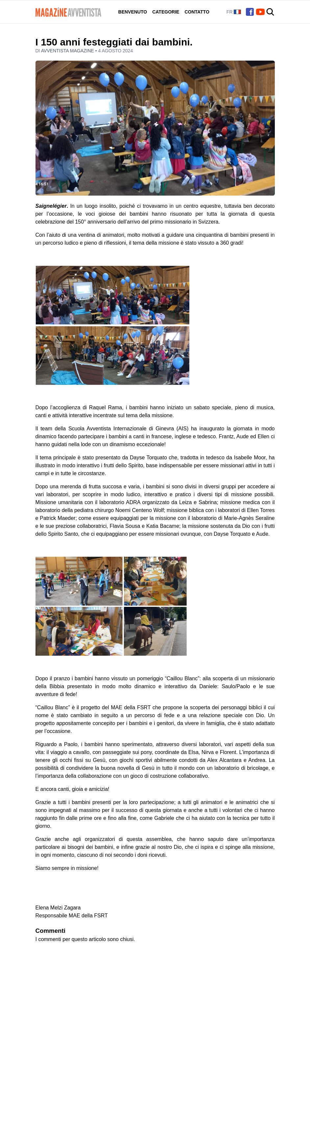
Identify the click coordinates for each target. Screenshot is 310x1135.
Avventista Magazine (68, 50)
